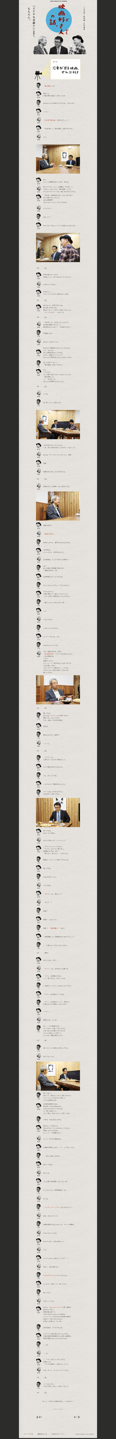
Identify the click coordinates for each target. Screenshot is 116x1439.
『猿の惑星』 (47, 86)
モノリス (48, 312)
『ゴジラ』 (53, 715)
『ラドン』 (47, 968)
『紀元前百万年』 (49, 654)
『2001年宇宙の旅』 (50, 120)
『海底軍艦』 (53, 928)
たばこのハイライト (55, 1307)
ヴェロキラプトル (49, 1275)
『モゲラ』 (47, 894)
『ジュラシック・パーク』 (52, 1207)
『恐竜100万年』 (48, 534)
